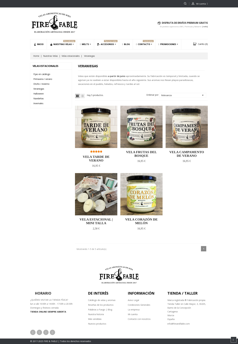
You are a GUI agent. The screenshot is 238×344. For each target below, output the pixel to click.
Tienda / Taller (182, 293)
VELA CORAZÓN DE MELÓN (141, 221)
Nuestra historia (96, 314)
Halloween (38, 93)
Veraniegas (38, 88)
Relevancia (183, 95)
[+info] (205, 26)
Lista (82, 96)
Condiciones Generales (139, 304)
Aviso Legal (133, 300)
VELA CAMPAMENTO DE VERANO (186, 154)
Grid (77, 96)
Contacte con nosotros (139, 319)
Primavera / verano (42, 79)
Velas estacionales (45, 66)
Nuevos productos (97, 323)
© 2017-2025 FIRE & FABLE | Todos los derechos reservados (60, 341)
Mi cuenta (133, 314)
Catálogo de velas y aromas (102, 300)
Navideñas (38, 98)
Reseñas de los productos (101, 304)
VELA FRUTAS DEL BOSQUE (141, 154)
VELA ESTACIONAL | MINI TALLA (96, 221)
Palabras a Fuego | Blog (100, 309)
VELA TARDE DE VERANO (96, 158)
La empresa (133, 309)
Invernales (38, 103)
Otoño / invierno (41, 83)
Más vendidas (95, 319)
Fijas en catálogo (41, 74)
